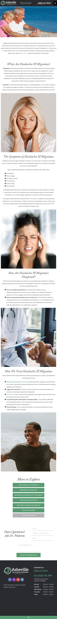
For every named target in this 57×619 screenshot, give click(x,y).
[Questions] (28, 547)
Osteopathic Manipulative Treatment (28, 495)
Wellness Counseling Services (28, 505)
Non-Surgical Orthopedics (28, 485)
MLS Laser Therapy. (12, 394)
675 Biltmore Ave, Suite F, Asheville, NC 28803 (26, 3)
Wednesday (37, 589)
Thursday (37, 592)
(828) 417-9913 (44, 3)
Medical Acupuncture (28, 500)
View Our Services (28, 515)
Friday (36, 594)
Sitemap (5, 587)
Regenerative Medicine (28, 490)
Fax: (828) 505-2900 (43, 575)
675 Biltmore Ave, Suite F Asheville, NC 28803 (41, 580)
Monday (36, 584)
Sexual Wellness (28, 510)
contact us (25, 53)
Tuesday (36, 587)
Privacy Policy (11, 587)
